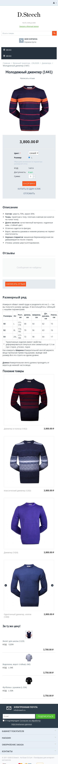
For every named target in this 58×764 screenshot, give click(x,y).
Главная (6, 63)
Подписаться (45, 716)
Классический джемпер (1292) (17, 490)
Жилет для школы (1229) (13, 641)
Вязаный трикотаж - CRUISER (26, 63)
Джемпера (46, 63)
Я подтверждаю (21, 722)
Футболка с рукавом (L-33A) (15, 687)
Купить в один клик (29, 188)
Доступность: (20, 172)
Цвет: (16, 153)
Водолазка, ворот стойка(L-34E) (16, 664)
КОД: (16, 168)
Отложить (29, 193)
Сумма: (17, 176)
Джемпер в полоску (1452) (15, 428)
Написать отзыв (27, 78)
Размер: (18, 157)
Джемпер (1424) (11, 552)
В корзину (29, 183)
